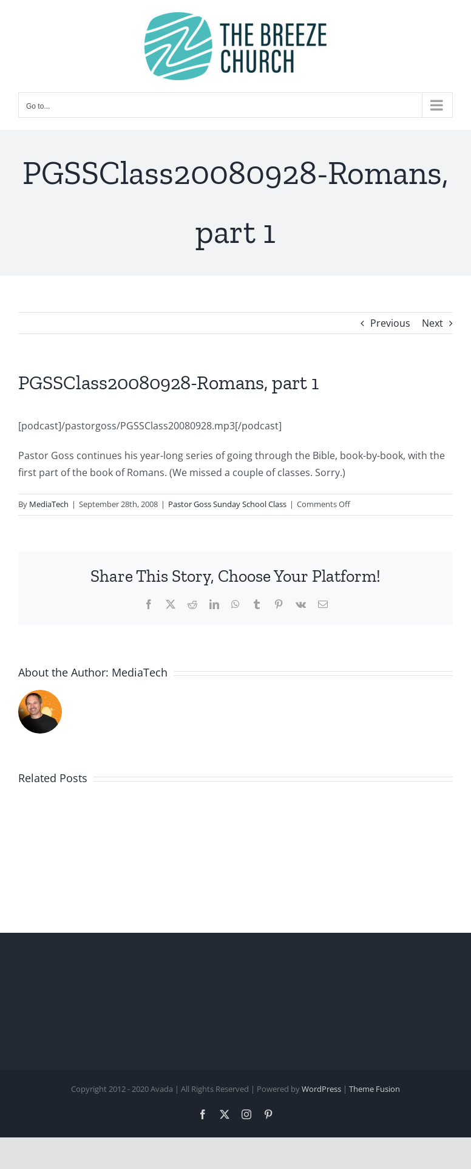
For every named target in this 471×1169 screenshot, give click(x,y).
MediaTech (49, 504)
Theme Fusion (374, 1088)
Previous (390, 323)
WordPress (321, 1088)
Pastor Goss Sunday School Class (227, 504)
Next (432, 323)
